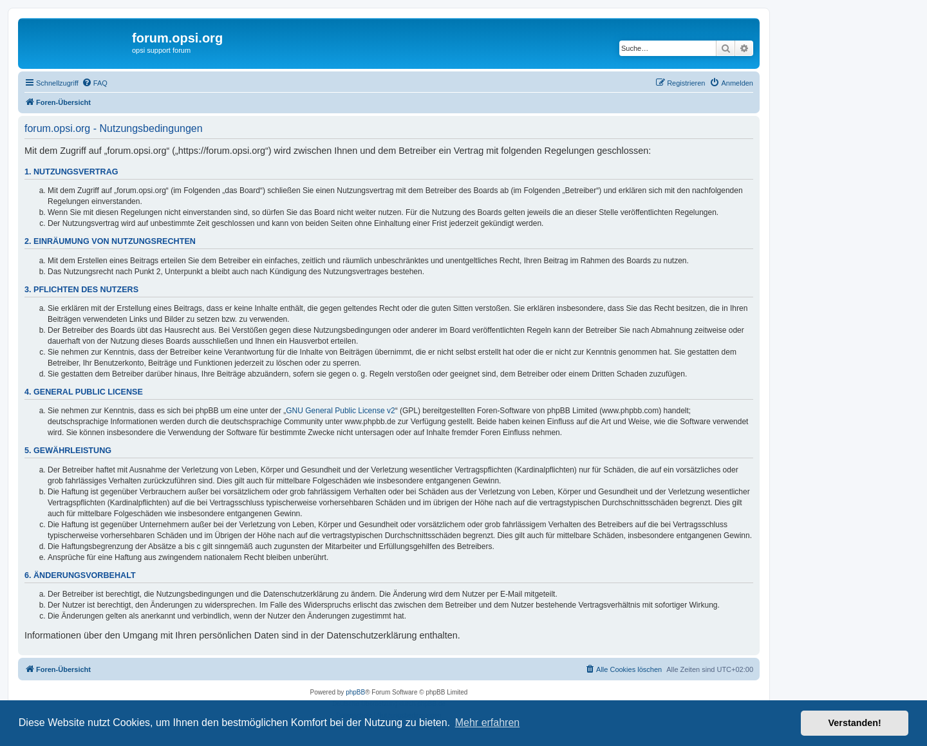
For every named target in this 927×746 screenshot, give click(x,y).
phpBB (355, 692)
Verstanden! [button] (855, 723)
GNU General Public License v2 (340, 410)
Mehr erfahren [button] (487, 722)
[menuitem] (95, 83)
